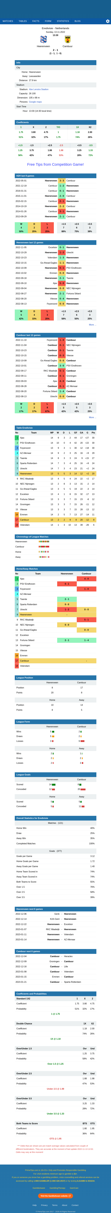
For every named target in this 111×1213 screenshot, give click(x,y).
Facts (35, 21)
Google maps (35, 102)
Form (48, 21)
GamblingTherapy (57, 1188)
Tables (23, 21)
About (64, 1205)
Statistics (63, 21)
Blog (78, 21)
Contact (75, 1205)
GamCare (74, 1188)
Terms (54, 1205)
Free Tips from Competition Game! (55, 164)
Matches (8, 21)
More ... (92, 325)
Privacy (44, 1205)
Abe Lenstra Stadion (38, 89)
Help (35, 1205)
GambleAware (39, 1188)
